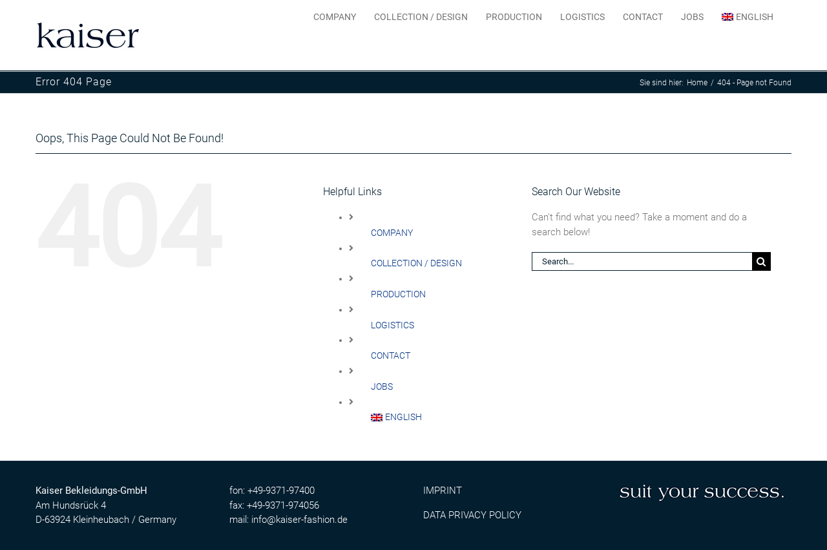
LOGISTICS (392, 324)
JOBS (382, 386)
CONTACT (390, 355)
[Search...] (642, 260)
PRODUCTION (398, 293)
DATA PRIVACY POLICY (472, 514)
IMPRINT (442, 490)
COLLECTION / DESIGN (416, 262)
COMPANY (392, 232)
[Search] (761, 260)
